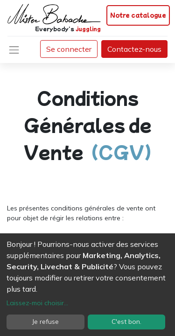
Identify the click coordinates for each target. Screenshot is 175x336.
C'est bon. (126, 321)
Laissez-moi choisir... (37, 303)
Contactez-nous (134, 49)
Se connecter (68, 49)
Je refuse (45, 321)
